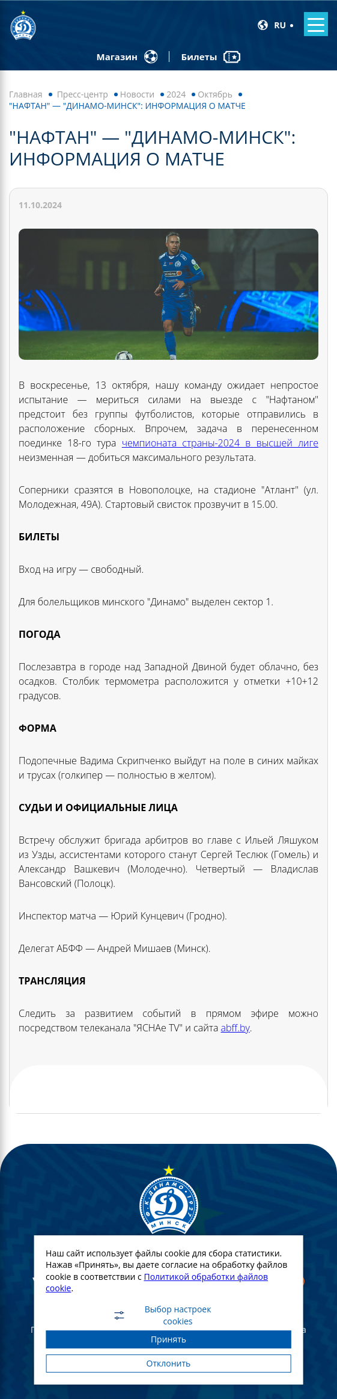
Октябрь (215, 94)
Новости (137, 94)
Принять (168, 1339)
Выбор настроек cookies (161, 1315)
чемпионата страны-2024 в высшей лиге (220, 442)
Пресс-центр (82, 94)
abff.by (235, 1027)
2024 (176, 94)
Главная (26, 94)
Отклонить (169, 1363)
